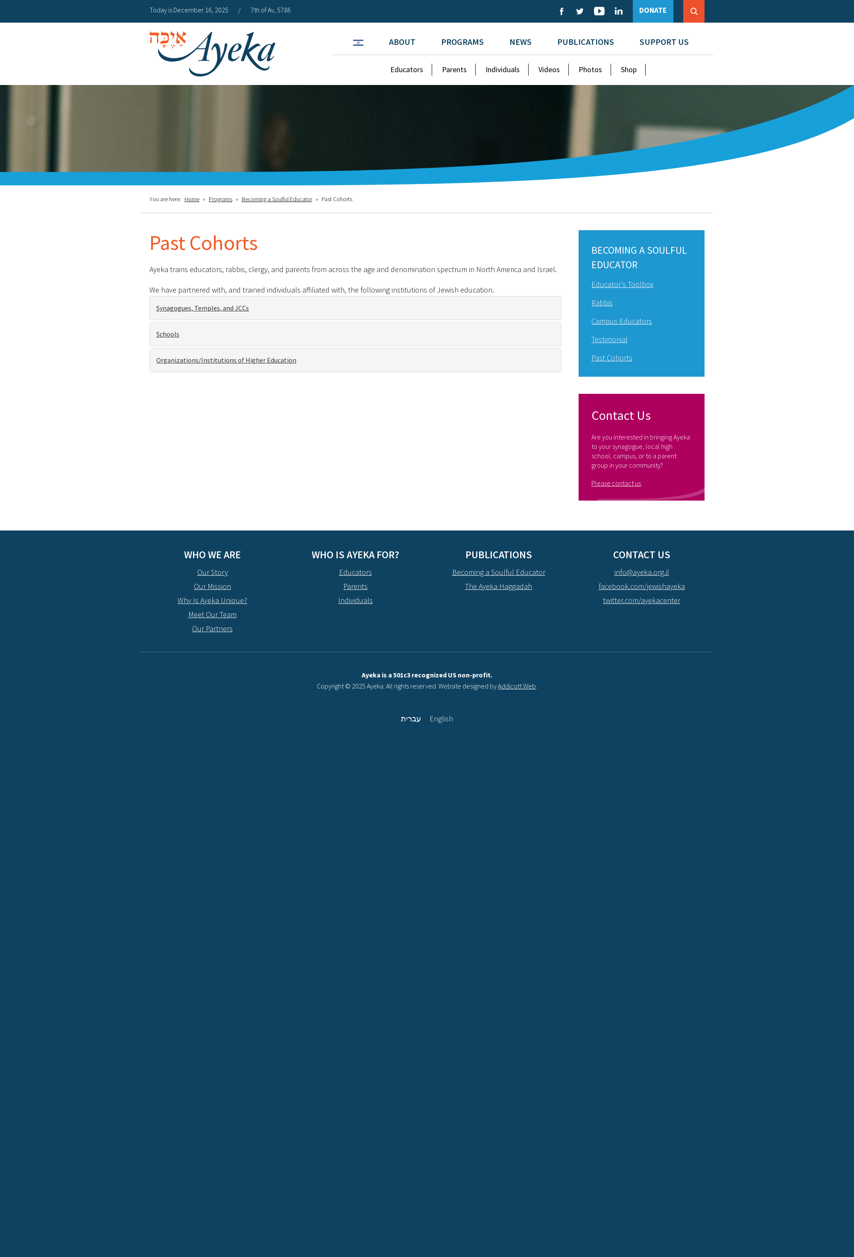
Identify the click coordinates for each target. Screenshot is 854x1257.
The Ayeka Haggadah (498, 586)
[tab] (355, 307)
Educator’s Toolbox (622, 284)
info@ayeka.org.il (641, 572)
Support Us (664, 41)
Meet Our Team (212, 614)
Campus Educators (621, 321)
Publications (585, 41)
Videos (549, 69)
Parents (454, 69)
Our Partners (212, 628)
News (520, 41)
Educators (406, 69)
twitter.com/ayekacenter (641, 600)
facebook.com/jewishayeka (642, 586)
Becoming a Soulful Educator (277, 199)
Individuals (502, 69)
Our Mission (212, 586)
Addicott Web (517, 686)
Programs (462, 41)
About (402, 41)
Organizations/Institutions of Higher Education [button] (226, 360)
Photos (590, 69)
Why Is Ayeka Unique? (212, 600)
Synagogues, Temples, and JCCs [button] (202, 308)
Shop (629, 69)
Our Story (212, 572)
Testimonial (609, 339)
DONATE (653, 10)
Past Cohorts (611, 358)
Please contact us (616, 483)
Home (191, 199)
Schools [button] (167, 334)
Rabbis (602, 303)
